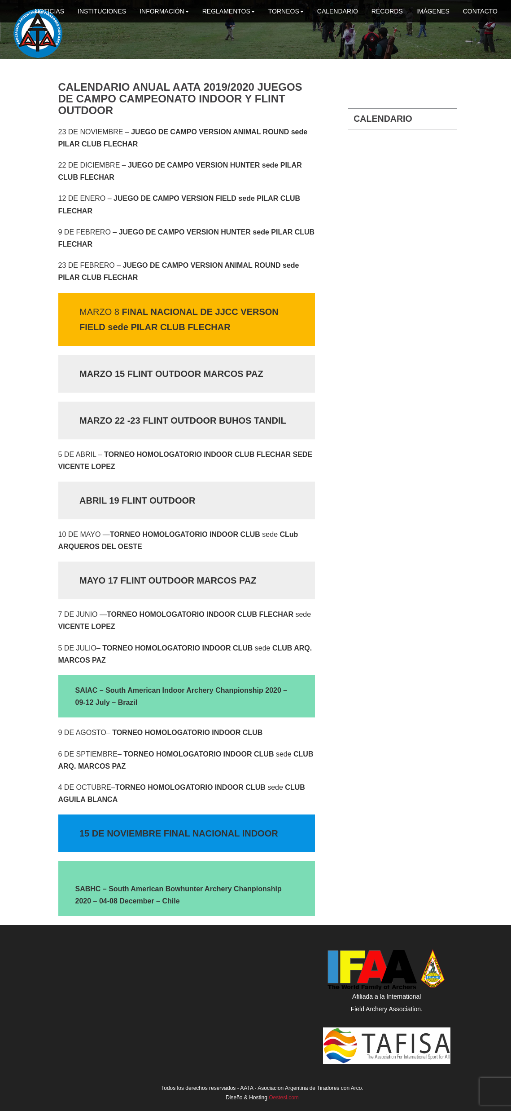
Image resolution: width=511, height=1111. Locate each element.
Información (164, 11)
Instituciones (102, 11)
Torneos (286, 11)
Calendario (337, 11)
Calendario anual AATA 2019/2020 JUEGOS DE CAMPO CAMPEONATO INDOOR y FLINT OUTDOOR (180, 99)
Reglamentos (228, 11)
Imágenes (433, 11)
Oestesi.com (284, 1097)
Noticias (49, 11)
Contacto (480, 11)
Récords (387, 11)
